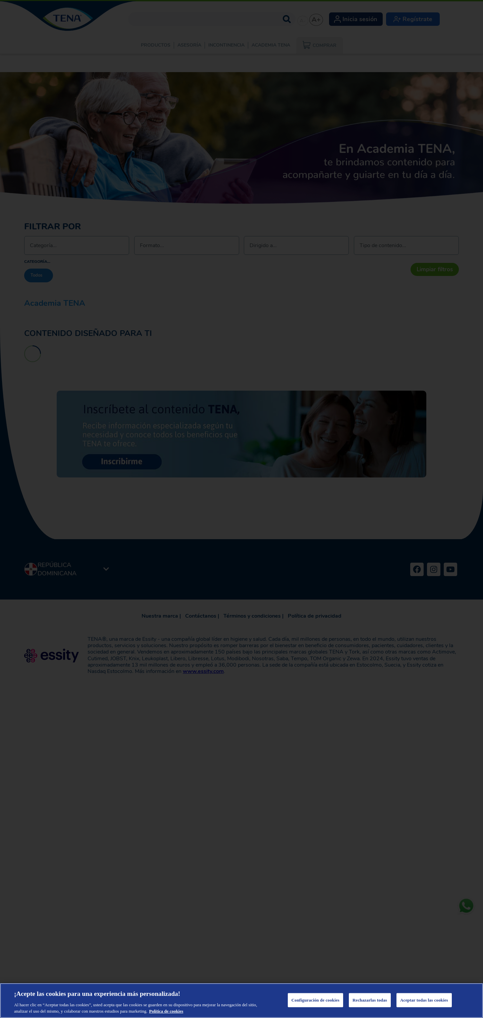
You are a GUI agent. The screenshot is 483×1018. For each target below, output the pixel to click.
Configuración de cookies (315, 1000)
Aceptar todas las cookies (424, 1000)
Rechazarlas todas (370, 1000)
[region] (241, 1000)
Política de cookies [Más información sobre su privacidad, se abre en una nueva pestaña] (166, 1011)
